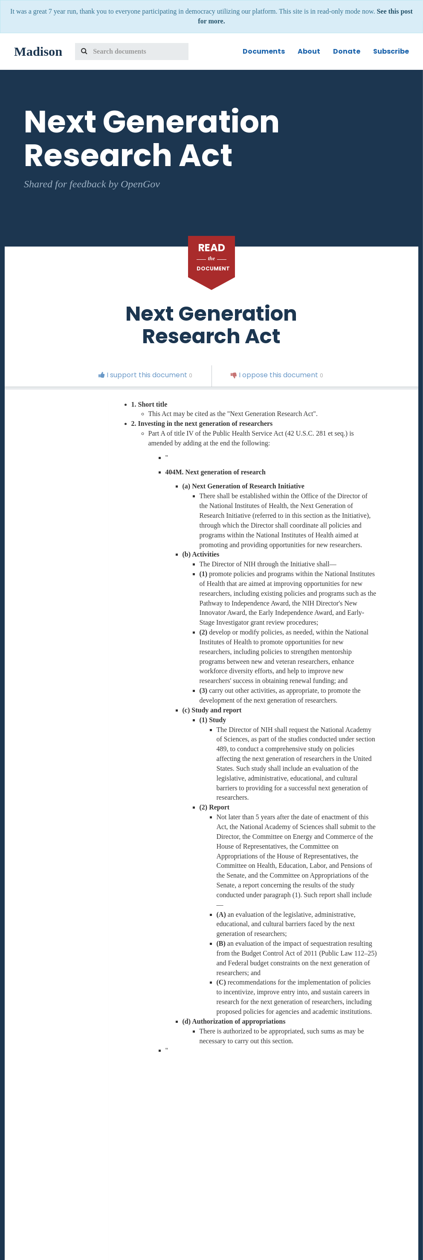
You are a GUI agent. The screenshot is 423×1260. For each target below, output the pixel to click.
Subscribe (391, 51)
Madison (38, 51)
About (309, 51)
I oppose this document (277, 375)
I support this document (145, 375)
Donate (346, 51)
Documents (264, 51)
